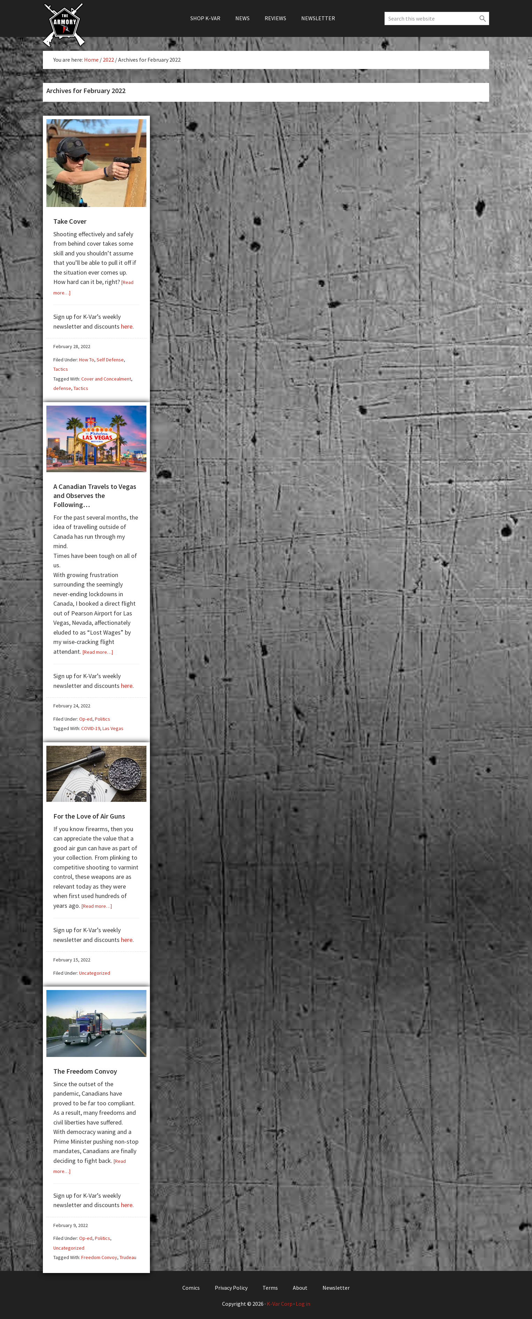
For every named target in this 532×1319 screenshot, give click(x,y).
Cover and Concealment (106, 378)
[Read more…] (98, 651)
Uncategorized (94, 972)
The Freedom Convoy (85, 1069)
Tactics (60, 369)
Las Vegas (112, 727)
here (126, 326)
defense (62, 388)
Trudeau (128, 1256)
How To (86, 359)
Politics (102, 718)
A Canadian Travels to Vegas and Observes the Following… (94, 494)
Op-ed (85, 718)
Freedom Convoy (99, 1256)
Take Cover (69, 220)
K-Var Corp (279, 1302)
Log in (303, 1302)
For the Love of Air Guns (89, 815)
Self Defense (110, 359)
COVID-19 (90, 727)
